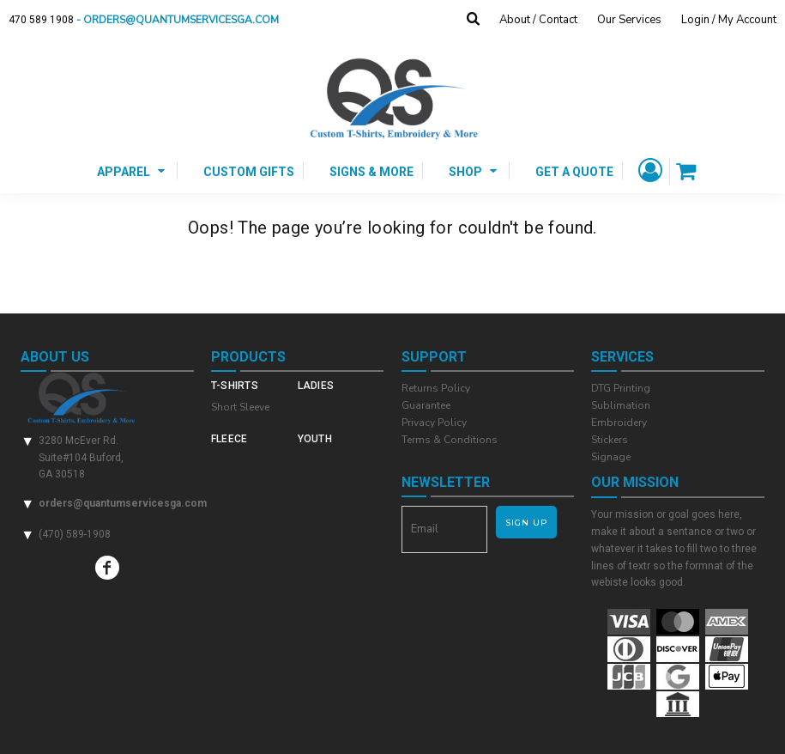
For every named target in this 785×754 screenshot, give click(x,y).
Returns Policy (436, 388)
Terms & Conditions (450, 440)
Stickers (609, 440)
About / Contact (538, 19)
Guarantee (426, 405)
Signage (611, 457)
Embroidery (619, 422)
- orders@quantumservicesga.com (182, 20)
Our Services (629, 19)
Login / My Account (728, 19)
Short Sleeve (240, 407)
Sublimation (620, 405)
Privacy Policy (434, 422)
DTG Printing (620, 388)
